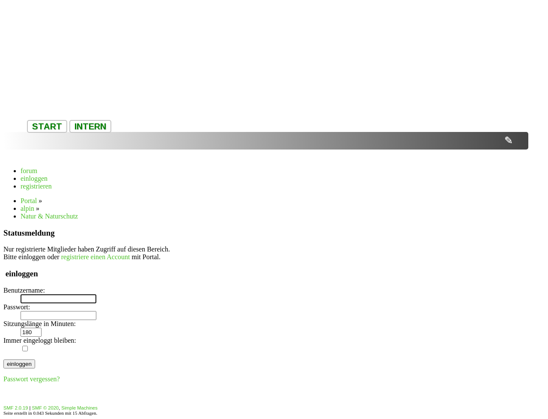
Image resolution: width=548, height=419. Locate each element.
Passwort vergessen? (31, 379)
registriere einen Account (95, 256)
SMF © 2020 (45, 407)
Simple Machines (79, 407)
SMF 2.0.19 (15, 407)
